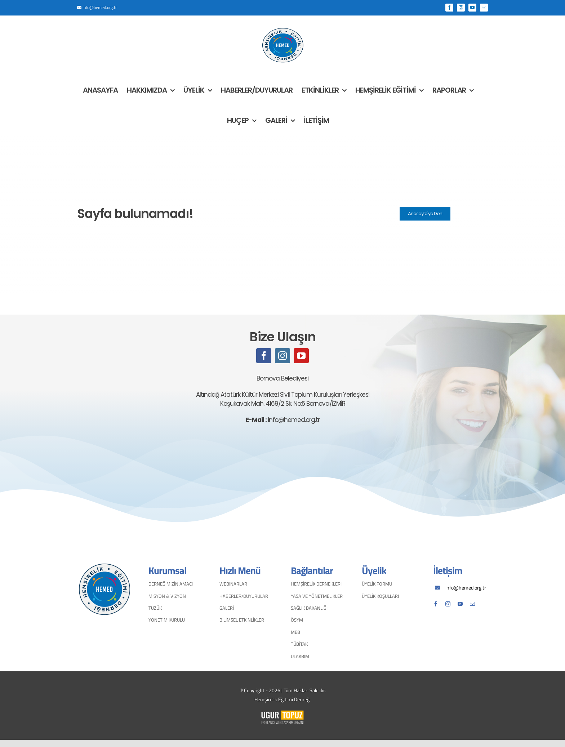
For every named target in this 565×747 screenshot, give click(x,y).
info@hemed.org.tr (100, 7)
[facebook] (263, 355)
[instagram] (282, 355)
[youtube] (301, 355)
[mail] (472, 603)
